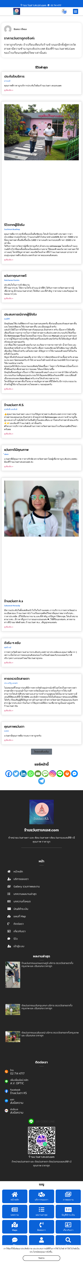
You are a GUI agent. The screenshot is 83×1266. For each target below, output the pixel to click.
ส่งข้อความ (16, 1102)
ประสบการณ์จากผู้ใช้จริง (20, 314)
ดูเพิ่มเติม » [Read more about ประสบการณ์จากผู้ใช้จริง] (8, 389)
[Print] (67, 773)
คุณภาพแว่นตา (14, 726)
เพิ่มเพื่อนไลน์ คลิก (19, 1080)
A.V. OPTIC (17, 1083)
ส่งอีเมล (14, 1109)
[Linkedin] (23, 773)
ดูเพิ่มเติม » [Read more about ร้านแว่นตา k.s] (8, 627)
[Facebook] (8, 773)
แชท (12, 1099)
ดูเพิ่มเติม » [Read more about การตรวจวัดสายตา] (8, 710)
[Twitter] (16, 773)
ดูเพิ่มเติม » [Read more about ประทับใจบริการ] (8, 90)
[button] (75, 11)
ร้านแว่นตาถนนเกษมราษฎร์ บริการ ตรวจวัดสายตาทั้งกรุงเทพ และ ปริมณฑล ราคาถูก (47, 964)
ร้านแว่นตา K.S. (14, 404)
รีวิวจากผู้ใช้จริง (14, 224)
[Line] (59, 773)
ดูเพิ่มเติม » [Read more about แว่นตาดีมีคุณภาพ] (8, 466)
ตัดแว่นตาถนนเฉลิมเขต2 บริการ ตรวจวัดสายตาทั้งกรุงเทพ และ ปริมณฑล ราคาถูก (50, 1034)
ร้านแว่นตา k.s (13, 601)
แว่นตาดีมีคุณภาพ (16, 449)
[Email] (38, 773)
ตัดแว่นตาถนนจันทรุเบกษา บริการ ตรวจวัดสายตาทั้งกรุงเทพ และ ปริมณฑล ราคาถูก (47, 1007)
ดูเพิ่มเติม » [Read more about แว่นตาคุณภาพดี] (8, 298)
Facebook (15, 1090)
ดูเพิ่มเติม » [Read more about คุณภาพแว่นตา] (8, 740)
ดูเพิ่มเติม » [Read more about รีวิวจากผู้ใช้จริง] (8, 259)
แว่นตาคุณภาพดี (15, 275)
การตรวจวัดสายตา (17, 678)
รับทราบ (41, 1258)
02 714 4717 (17, 1073)
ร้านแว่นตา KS (18, 1093)
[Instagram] (52, 773)
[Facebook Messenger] (74, 773)
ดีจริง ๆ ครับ (12, 642)
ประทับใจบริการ (14, 76)
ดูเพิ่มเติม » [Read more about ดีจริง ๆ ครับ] (8, 662)
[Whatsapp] (30, 773)
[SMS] (45, 773)
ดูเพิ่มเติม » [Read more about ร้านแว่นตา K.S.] (8, 433)
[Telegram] (41, 781)
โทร (12, 1070)
